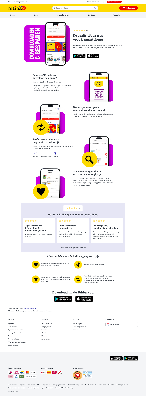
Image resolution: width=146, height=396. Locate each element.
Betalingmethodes (122, 385)
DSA (38, 385)
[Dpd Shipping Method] (43, 373)
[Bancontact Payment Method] (21, 373)
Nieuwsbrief (44, 330)
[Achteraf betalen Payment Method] (31, 376)
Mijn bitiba (11, 324)
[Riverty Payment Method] (21, 377)
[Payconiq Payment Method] (16, 373)
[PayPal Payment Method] (16, 377)
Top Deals (91, 15)
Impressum (46, 385)
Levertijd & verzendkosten (16, 333)
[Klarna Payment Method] (10, 377)
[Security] (77, 376)
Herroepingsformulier (58, 385)
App (42, 388)
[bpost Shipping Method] (60, 373)
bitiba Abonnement (46, 333)
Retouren (11, 336)
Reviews (75, 330)
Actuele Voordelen (46, 324)
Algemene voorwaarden (15, 330)
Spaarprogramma (46, 327)
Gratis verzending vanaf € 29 (17, 2)
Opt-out (83, 385)
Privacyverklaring (13, 339)
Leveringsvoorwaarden (30, 309)
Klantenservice (12, 327)
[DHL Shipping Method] (48, 373)
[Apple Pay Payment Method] (33, 373)
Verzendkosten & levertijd (106, 385)
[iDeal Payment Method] (10, 373)
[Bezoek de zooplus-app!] (116, 360)
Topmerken (117, 15)
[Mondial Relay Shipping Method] (54, 373)
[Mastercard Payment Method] (27, 373)
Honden (12, 15)
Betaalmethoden (13, 345)
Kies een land (110, 319)
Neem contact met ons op (95, 2)
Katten (36, 15)
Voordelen (49, 388)
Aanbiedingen (77, 324)
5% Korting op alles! (79, 327)
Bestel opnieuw (114, 2)
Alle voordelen (45, 339)
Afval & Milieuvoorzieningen (17, 342)
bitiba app (44, 336)
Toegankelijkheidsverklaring (64, 388)
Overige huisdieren (63, 15)
